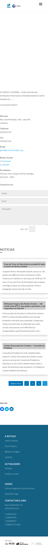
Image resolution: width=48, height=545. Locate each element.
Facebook (6, 161)
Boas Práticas (11, 446)
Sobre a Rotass (11, 440)
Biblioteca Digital (12, 451)
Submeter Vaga (11, 494)
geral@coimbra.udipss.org (11, 150)
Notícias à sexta (12, 474)
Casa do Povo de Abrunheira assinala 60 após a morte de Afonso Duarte (24, 265)
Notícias (8, 468)
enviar (43, 229)
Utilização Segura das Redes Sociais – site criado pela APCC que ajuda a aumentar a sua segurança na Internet (24, 306)
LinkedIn (5, 164)
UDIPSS (8, 457)
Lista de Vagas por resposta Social (19, 488)
